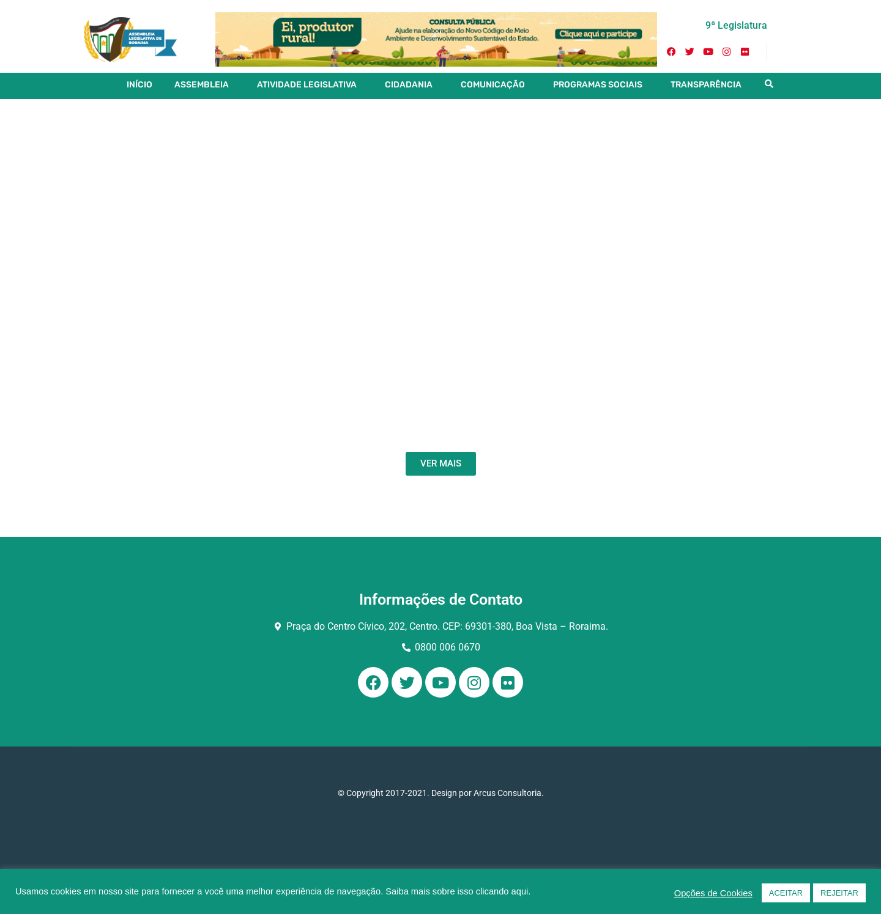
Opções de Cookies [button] (713, 893)
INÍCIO (139, 84)
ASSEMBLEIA (201, 84)
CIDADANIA (409, 84)
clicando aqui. (503, 891)
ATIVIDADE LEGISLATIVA (307, 84)
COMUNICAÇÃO (493, 84)
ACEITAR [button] (786, 892)
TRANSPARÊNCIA (706, 84)
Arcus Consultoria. (509, 793)
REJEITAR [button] (839, 892)
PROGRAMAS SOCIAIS (597, 84)
